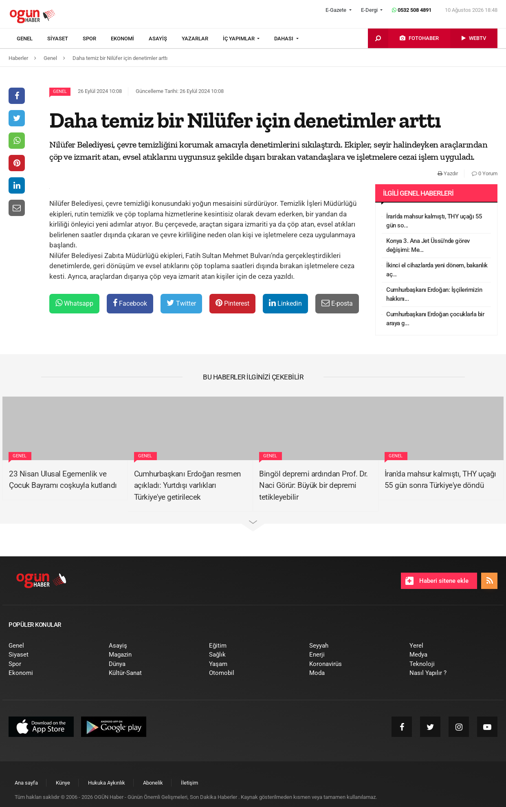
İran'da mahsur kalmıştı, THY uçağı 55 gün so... (434, 221)
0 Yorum (484, 173)
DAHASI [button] (284, 38)
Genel (60, 91)
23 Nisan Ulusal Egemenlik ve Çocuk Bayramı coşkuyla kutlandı (63, 479)
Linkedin (285, 303)
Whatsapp (74, 303)
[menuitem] (32, 39)
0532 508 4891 (411, 10)
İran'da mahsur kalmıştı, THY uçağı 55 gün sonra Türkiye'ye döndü (440, 479)
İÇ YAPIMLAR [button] (239, 38)
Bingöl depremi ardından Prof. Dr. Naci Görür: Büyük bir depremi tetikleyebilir (313, 485)
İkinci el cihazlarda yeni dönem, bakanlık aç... (437, 270)
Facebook (130, 303)
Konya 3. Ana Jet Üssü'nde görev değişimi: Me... (428, 245)
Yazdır (448, 173)
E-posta (337, 303)
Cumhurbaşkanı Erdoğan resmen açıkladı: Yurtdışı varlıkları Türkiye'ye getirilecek (187, 485)
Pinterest (232, 303)
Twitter (181, 303)
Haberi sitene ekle (437, 581)
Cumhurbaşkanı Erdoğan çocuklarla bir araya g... (435, 319)
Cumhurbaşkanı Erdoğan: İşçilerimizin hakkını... (434, 294)
